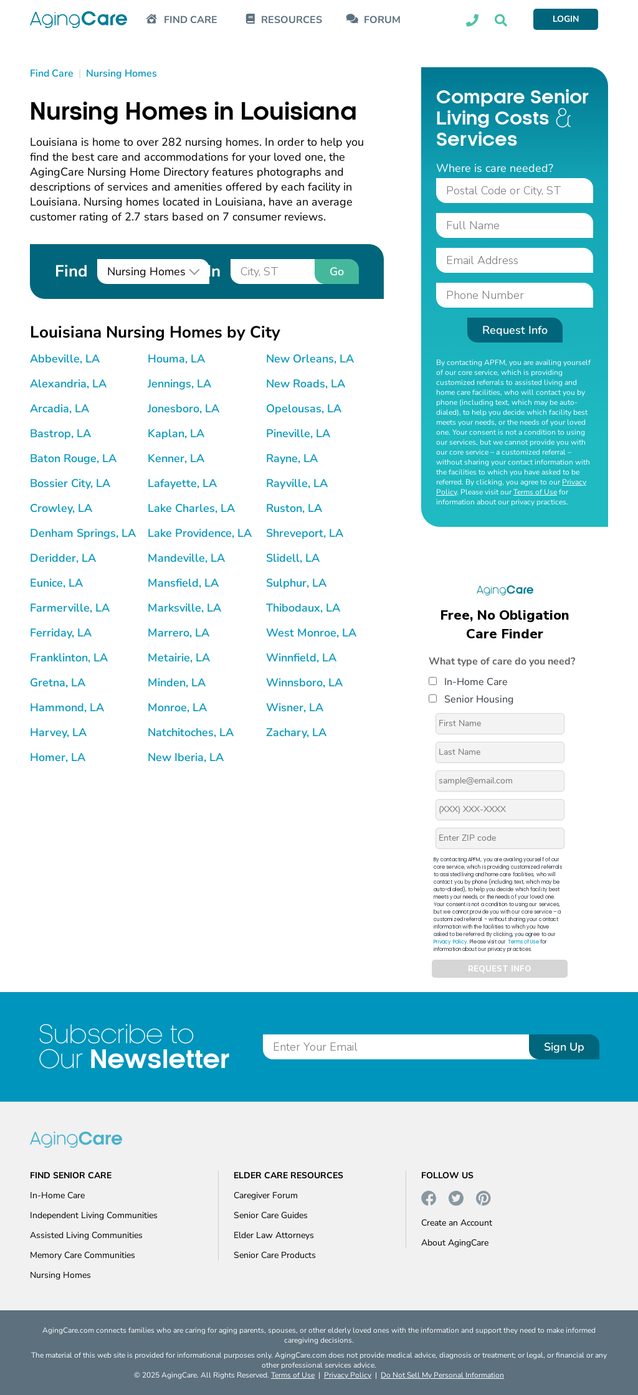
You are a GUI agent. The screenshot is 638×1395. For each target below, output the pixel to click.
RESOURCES (291, 20)
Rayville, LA (297, 483)
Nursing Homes (60, 1275)
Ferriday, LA (61, 632)
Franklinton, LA (69, 657)
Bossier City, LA (70, 483)
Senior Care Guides (271, 1215)
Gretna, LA (57, 682)
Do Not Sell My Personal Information (442, 1375)
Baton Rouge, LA (73, 458)
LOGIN (566, 19)
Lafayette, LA (182, 483)
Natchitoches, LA (191, 732)
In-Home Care (468, 682)
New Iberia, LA (186, 757)
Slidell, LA (293, 558)
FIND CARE (190, 20)
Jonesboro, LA (183, 408)
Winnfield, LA (301, 657)
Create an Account (456, 1223)
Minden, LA (177, 682)
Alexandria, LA (68, 383)
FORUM (382, 20)
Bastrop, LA (60, 433)
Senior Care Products (275, 1255)
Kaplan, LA (176, 433)
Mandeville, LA (186, 558)
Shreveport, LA (304, 533)
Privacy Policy (450, 942)
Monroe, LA (177, 707)
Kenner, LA (176, 458)
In (214, 271)
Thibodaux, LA (303, 607)
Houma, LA (176, 358)
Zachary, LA (296, 732)
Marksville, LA (184, 607)
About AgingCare (454, 1243)
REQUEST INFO (499, 969)
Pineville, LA (298, 433)
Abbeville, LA (65, 358)
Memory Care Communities (82, 1255)
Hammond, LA (67, 707)
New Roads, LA (305, 383)
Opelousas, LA (303, 408)
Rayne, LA (292, 458)
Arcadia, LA (59, 408)
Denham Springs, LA (83, 533)
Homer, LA (57, 757)
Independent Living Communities (94, 1215)
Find (71, 271)
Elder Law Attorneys (274, 1235)
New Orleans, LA (310, 358)
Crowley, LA (61, 508)
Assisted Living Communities (86, 1235)
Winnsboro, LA (304, 682)
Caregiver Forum (266, 1195)
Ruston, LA (294, 508)
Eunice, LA (56, 582)
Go (337, 271)
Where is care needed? (494, 168)
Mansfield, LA (183, 582)
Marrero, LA (178, 632)
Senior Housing (471, 699)
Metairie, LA (179, 657)
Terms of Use (535, 492)
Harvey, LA (58, 732)
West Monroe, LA (311, 632)
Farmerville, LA (70, 607)
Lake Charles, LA (191, 508)
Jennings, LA (179, 383)
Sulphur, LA (296, 582)
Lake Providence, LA (200, 533)
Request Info (515, 330)
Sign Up (564, 1046)
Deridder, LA (63, 558)
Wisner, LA (294, 707)
